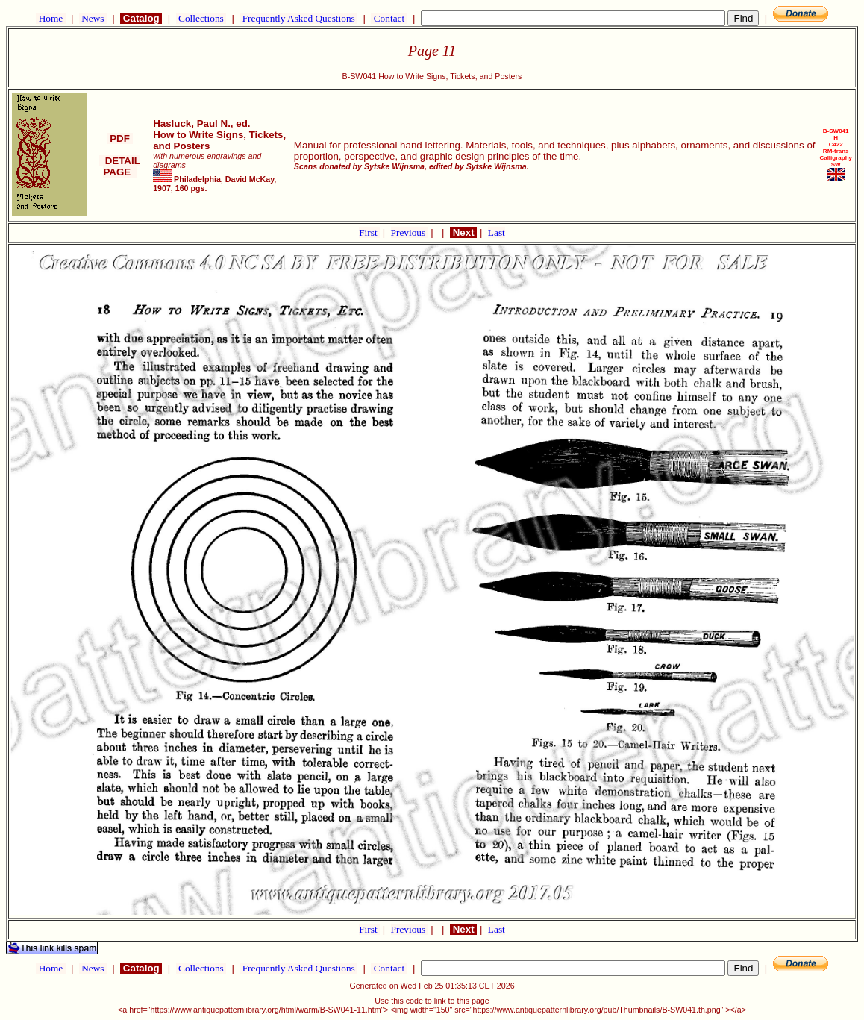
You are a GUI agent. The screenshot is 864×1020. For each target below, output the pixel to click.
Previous (409, 232)
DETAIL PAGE (119, 166)
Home (50, 18)
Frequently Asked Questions (298, 18)
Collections (201, 18)
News (93, 18)
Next (463, 232)
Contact (389, 18)
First (369, 232)
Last (496, 232)
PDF (120, 138)
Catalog (141, 18)
